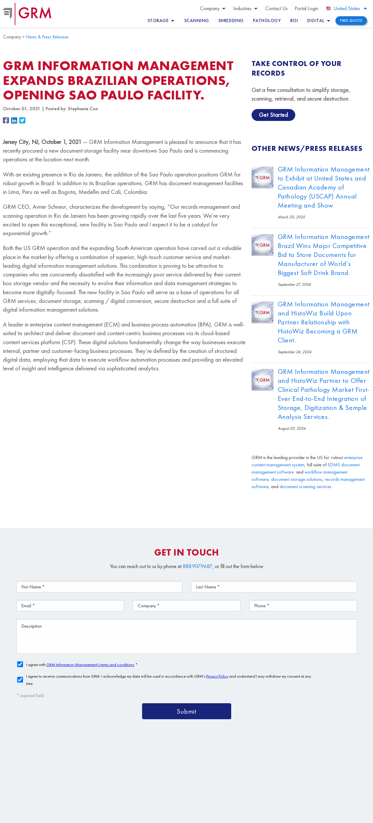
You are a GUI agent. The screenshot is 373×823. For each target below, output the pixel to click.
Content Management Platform (225, 759)
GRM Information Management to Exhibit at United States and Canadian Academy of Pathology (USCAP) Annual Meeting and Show (324, 187)
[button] (7, 121)
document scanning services (305, 486)
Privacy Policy (172, 815)
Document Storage (211, 773)
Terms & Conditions (141, 815)
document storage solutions (296, 479)
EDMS (334, 465)
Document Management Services (311, 759)
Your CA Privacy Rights (205, 815)
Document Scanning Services (278, 773)
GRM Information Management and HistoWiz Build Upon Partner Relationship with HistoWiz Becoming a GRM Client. (324, 321)
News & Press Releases (47, 37)
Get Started (273, 115)
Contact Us (202, 786)
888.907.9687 (197, 566)
